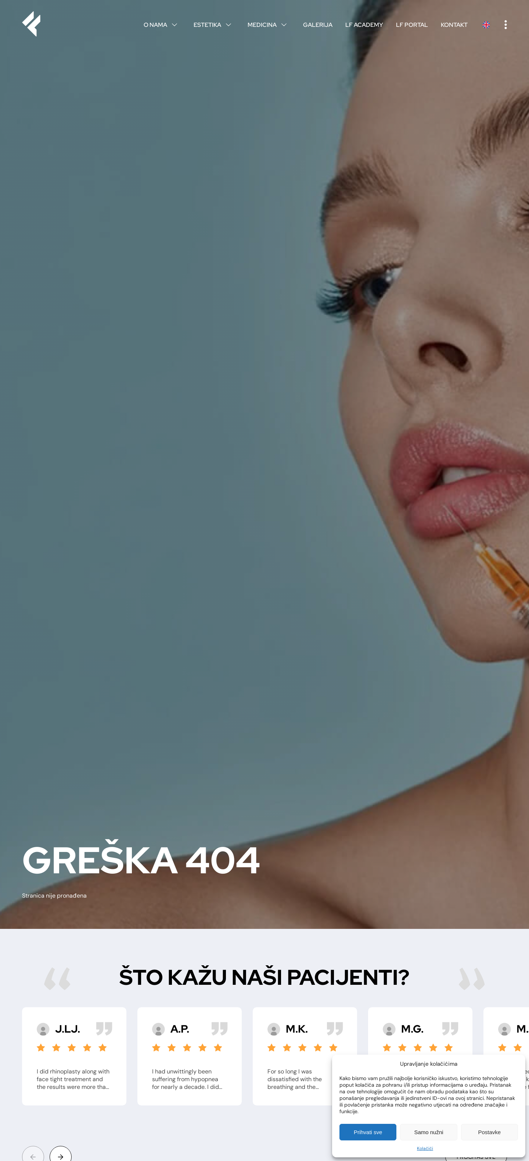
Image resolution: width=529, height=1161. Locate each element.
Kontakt (454, 25)
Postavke (489, 1132)
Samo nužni (428, 1132)
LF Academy (364, 25)
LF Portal (412, 25)
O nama (162, 25)
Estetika (214, 25)
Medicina (269, 25)
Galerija (317, 25)
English (486, 25)
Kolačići (425, 1148)
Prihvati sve (368, 1132)
